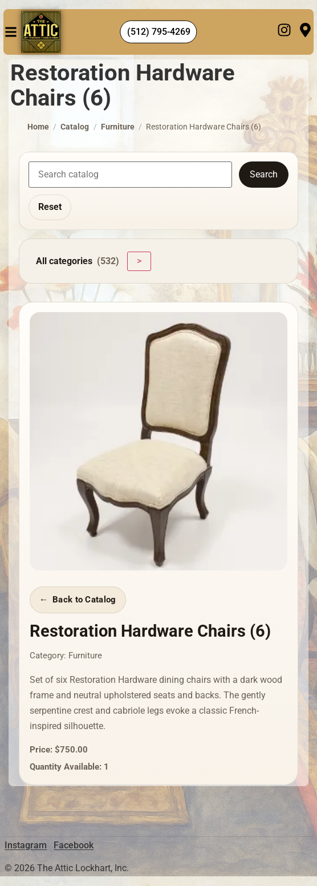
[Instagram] (284, 32)
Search (264, 174)
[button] (11, 32)
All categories (77, 261)
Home (38, 127)
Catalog (74, 127)
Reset (50, 206)
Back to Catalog (84, 599)
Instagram (26, 845)
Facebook (74, 845)
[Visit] (305, 32)
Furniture (118, 127)
